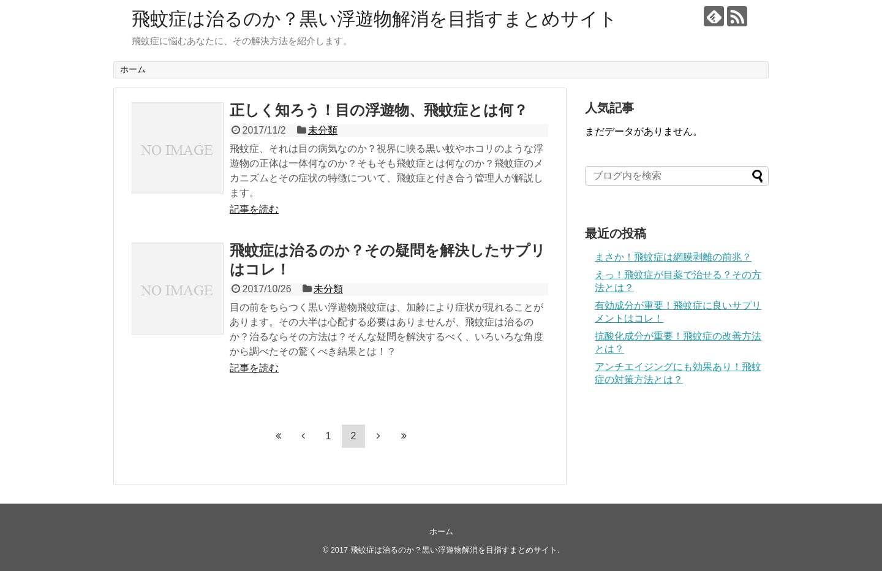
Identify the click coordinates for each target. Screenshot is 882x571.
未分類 (322, 130)
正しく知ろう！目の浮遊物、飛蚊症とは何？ (379, 110)
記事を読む (254, 209)
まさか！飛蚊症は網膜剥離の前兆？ (673, 257)
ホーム (133, 69)
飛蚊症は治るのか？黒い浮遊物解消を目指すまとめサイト (374, 19)
